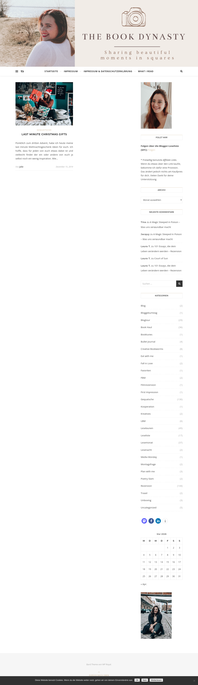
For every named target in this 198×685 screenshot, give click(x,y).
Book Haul (146, 327)
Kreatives (146, 413)
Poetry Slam (147, 478)
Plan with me (148, 471)
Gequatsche (44, 130)
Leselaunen (147, 428)
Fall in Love (147, 363)
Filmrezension (148, 384)
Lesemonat (147, 442)
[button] (144, 521)
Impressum (71, 71)
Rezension (146, 485)
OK (137, 680)
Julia (21, 166)
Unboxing (146, 500)
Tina (143, 222)
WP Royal (106, 664)
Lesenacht (146, 449)
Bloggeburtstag (149, 312)
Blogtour (145, 320)
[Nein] (194, 680)
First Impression (149, 392)
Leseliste (145, 435)
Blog (143, 305)
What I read (145, 71)
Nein (145, 680)
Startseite (51, 71)
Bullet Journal (148, 341)
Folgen (151, 149)
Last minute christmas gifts (44, 134)
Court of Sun (161, 258)
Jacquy (145, 234)
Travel (144, 493)
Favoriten (146, 370)
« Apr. (144, 584)
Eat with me (147, 356)
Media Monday (149, 456)
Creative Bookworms (152, 348)
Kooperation (147, 406)
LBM (143, 421)
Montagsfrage (148, 464)
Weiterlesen (156, 680)
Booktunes (146, 334)
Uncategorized (148, 507)
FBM (143, 377)
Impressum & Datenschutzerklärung (108, 71)
